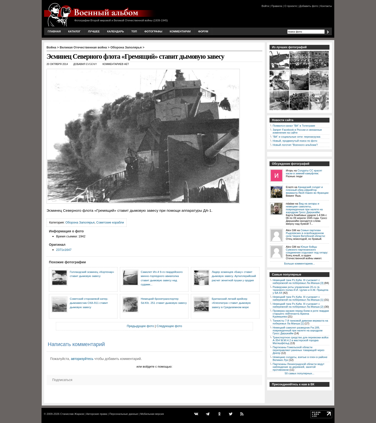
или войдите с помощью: (154, 366)
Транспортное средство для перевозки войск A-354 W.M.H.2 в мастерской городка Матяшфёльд (301, 340)
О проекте (290, 6)
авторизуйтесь (82, 359)
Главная (54, 31)
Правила (276, 6)
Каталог (74, 31)
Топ (134, 31)
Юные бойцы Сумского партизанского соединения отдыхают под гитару (306, 249)
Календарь (115, 31)
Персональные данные (123, 413)
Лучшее (94, 31)
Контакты (326, 6)
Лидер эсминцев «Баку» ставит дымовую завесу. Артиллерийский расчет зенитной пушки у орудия (234, 276)
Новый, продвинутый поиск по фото (295, 140)
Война (51, 47)
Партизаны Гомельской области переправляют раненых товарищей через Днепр (298, 350)
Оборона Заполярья (126, 47)
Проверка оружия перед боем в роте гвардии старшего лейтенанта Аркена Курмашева (301, 313)
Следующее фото (169, 326)
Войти (265, 6)
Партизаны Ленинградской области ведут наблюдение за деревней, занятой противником (298, 367)
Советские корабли (110, 222)
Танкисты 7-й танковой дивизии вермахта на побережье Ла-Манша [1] (300, 322)
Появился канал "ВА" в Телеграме (294, 125)
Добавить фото (308, 6)
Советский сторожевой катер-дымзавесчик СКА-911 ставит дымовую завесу (89, 303)
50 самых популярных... (299, 373)
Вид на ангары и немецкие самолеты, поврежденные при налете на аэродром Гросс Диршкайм (304, 208)
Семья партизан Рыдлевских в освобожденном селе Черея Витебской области (305, 233)
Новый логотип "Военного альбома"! (295, 144)
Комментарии (180, 31)
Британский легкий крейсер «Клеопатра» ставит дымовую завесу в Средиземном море (231, 303)
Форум (203, 31)
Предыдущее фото (140, 326)
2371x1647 (63, 250)
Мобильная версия (152, 413)
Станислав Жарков (72, 413)
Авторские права (96, 413)
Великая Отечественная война (83, 47)
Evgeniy (91, 64)
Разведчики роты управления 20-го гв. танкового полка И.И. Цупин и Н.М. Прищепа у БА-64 (300, 290)
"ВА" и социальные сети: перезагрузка (296, 136)
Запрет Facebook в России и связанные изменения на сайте (297, 131)
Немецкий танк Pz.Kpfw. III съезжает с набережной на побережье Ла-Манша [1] (298, 298)
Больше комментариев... (299, 263)
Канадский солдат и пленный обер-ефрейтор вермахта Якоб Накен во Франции (307, 190)
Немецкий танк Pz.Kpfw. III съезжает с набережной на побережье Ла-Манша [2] (298, 305)
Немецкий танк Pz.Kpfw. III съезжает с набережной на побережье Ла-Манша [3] (298, 281)
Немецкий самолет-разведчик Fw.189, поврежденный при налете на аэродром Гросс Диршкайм (298, 330)
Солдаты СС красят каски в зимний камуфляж (304, 172)
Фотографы (153, 31)
